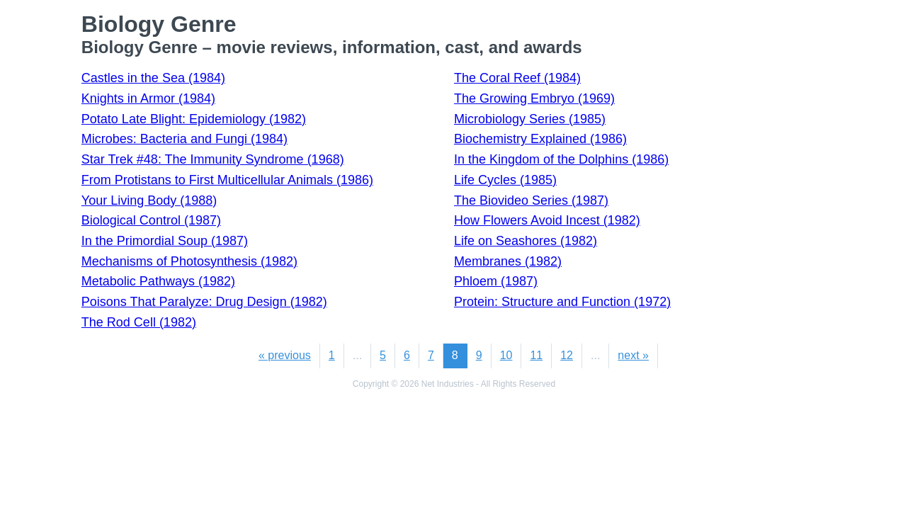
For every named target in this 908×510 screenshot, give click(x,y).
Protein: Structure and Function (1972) (562, 302)
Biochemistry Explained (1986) (540, 139)
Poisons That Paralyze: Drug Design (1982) (204, 302)
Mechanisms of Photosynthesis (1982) (189, 261)
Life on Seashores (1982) (525, 241)
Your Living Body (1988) (149, 200)
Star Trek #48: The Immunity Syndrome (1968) (212, 159)
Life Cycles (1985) (505, 180)
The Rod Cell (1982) (138, 322)
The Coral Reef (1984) (517, 78)
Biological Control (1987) (151, 220)
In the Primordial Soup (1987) (164, 241)
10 (506, 355)
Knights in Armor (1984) (148, 98)
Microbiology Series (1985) (530, 119)
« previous (285, 355)
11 (536, 355)
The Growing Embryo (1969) (534, 98)
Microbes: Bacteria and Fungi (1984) (184, 139)
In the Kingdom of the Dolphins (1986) (561, 159)
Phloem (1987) (496, 281)
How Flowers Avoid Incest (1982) (547, 220)
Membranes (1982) (508, 261)
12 (566, 355)
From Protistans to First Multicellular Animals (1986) (227, 180)
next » (633, 355)
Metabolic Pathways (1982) (158, 281)
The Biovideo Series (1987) (531, 200)
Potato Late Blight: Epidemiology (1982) (193, 119)
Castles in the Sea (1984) (153, 78)
